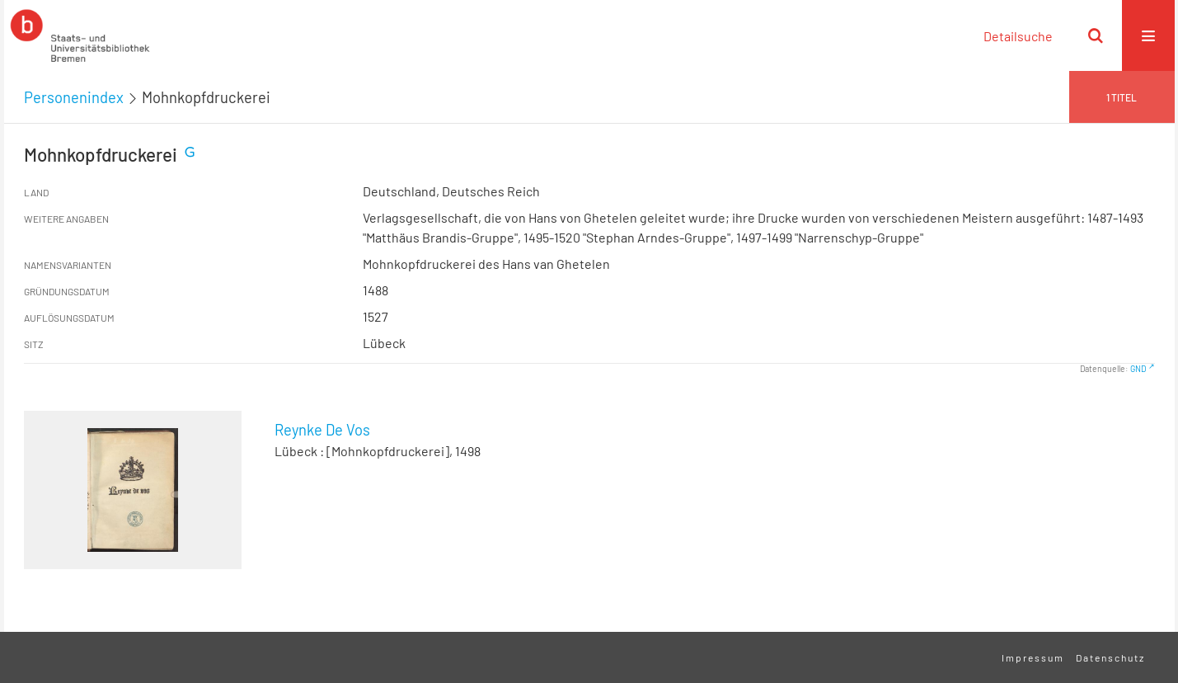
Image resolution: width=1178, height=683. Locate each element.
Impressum (1033, 657)
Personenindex (74, 97)
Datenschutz (1110, 657)
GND (1138, 369)
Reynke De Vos (322, 430)
